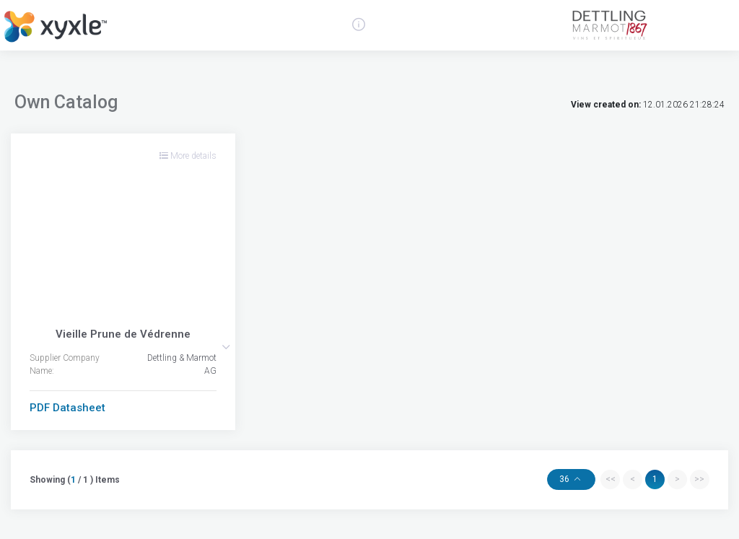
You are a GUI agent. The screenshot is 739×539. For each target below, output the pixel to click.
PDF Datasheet (67, 407)
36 (565, 479)
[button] (226, 347)
